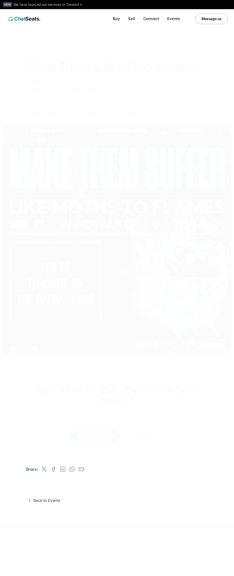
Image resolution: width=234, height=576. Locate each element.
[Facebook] (223, 569)
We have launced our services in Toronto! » (47, 4)
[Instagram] (213, 569)
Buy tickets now (95, 432)
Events (173, 18)
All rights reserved (20, 549)
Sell (131, 18)
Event (33, 48)
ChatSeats (18, 541)
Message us (211, 18)
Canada (38, 569)
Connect (151, 18)
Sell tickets (145, 432)
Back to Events (43, 500)
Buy (116, 18)
